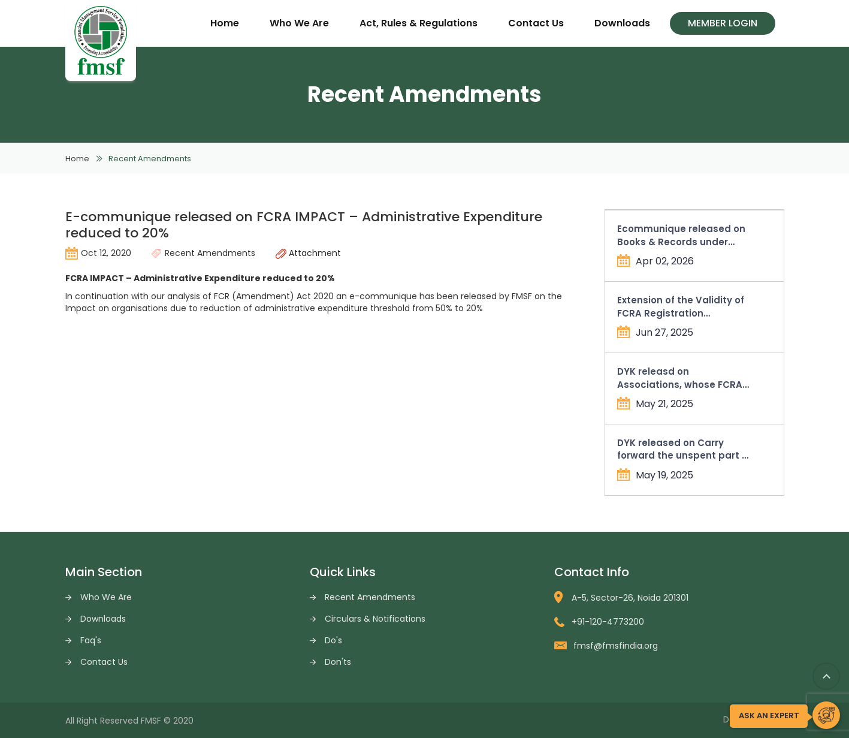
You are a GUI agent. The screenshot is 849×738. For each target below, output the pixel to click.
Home (224, 23)
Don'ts (338, 662)
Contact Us (536, 23)
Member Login (722, 23)
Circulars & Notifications (375, 619)
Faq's (90, 640)
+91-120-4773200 (599, 622)
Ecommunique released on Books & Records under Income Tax (681, 235)
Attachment (308, 253)
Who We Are (299, 23)
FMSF (151, 721)
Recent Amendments (370, 597)
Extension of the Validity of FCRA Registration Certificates (680, 307)
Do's (333, 640)
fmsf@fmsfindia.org (606, 646)
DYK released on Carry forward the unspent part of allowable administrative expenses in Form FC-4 (684, 449)
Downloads (622, 23)
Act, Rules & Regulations (418, 23)
